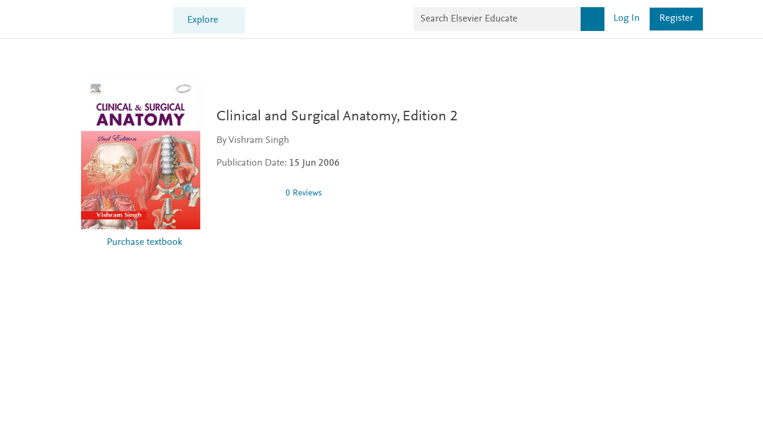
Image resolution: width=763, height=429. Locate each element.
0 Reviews (304, 193)
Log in (626, 19)
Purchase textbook (144, 243)
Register (676, 19)
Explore (202, 20)
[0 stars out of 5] (246, 193)
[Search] (592, 19)
